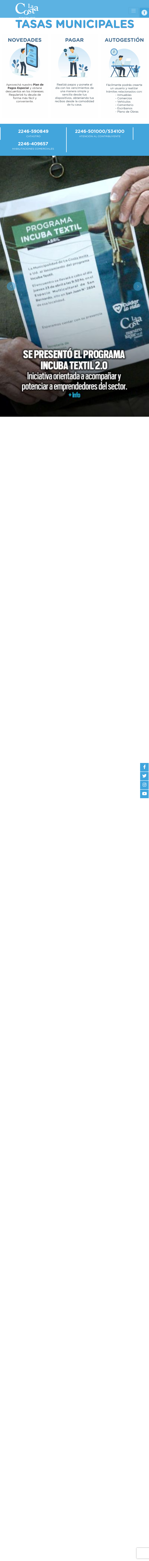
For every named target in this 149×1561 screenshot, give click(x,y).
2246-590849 (33, 131)
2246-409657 (33, 144)
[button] (144, 12)
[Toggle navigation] (134, 10)
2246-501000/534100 (99, 131)
